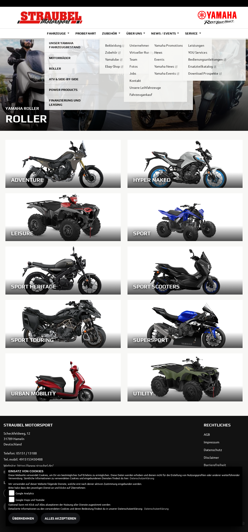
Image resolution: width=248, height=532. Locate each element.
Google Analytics (25, 493)
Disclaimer (211, 457)
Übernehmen (23, 518)
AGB (207, 434)
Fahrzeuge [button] (57, 33)
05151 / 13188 (26, 453)
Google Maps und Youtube (30, 500)
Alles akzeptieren (60, 518)
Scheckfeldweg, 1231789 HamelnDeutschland (17, 438)
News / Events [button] (163, 33)
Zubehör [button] (110, 33)
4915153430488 (31, 459)
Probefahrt (85, 33)
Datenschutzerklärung (142, 478)
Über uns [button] (134, 33)
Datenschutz (213, 450)
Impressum (211, 442)
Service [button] (191, 33)
